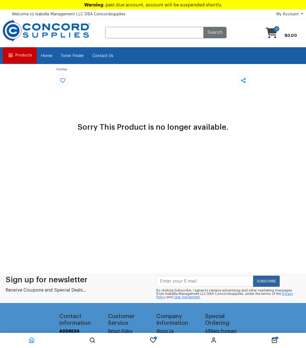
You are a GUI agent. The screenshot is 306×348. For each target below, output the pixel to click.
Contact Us (102, 56)
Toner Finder (72, 56)
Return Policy (120, 331)
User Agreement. (187, 297)
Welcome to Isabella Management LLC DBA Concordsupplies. (69, 14)
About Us (165, 331)
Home (46, 56)
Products (19, 55)
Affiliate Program (221, 331)
